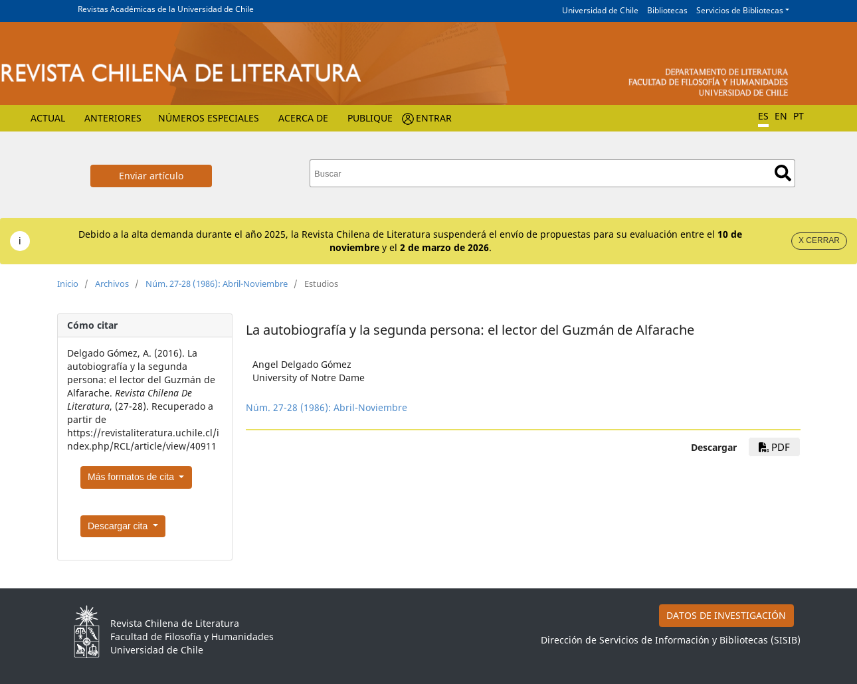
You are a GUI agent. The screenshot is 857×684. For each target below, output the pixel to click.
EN (781, 116)
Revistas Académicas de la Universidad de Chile (166, 9)
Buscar (783, 173)
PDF (774, 447)
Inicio (67, 284)
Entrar (434, 118)
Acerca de (303, 118)
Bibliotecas (667, 10)
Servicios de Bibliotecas (739, 10)
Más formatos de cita (132, 476)
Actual (48, 118)
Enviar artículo (151, 175)
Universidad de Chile (600, 10)
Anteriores (113, 118)
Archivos (112, 284)
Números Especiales (208, 118)
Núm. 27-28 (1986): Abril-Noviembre (216, 284)
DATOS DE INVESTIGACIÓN (726, 615)
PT (798, 116)
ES (763, 116)
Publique (370, 118)
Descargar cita (119, 526)
